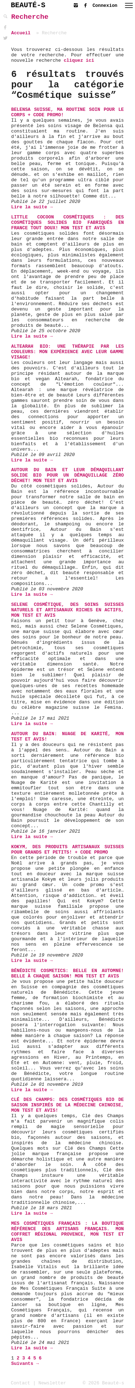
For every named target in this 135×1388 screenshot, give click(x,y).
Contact (20, 1383)
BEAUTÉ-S (28, 5)
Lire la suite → (32, 207)
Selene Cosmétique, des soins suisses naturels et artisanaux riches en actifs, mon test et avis (67, 610)
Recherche (30, 17)
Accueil (21, 33)
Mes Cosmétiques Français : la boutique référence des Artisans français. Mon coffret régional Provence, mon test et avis (67, 1231)
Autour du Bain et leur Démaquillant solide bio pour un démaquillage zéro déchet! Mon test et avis (67, 475)
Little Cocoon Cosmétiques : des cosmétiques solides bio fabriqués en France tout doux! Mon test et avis (67, 222)
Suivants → (25, 1363)
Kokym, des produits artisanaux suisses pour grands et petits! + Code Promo (67, 849)
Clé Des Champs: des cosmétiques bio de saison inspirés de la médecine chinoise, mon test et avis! (67, 1105)
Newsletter (52, 1383)
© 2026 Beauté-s (103, 1383)
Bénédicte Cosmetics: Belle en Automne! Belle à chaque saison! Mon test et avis (67, 973)
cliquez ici (79, 60)
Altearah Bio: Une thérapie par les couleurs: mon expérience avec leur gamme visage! (67, 352)
